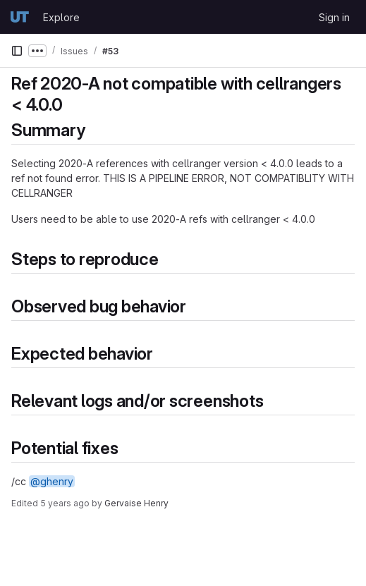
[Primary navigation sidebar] (17, 50)
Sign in (334, 17)
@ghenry (51, 481)
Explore (61, 17)
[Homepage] (20, 17)
